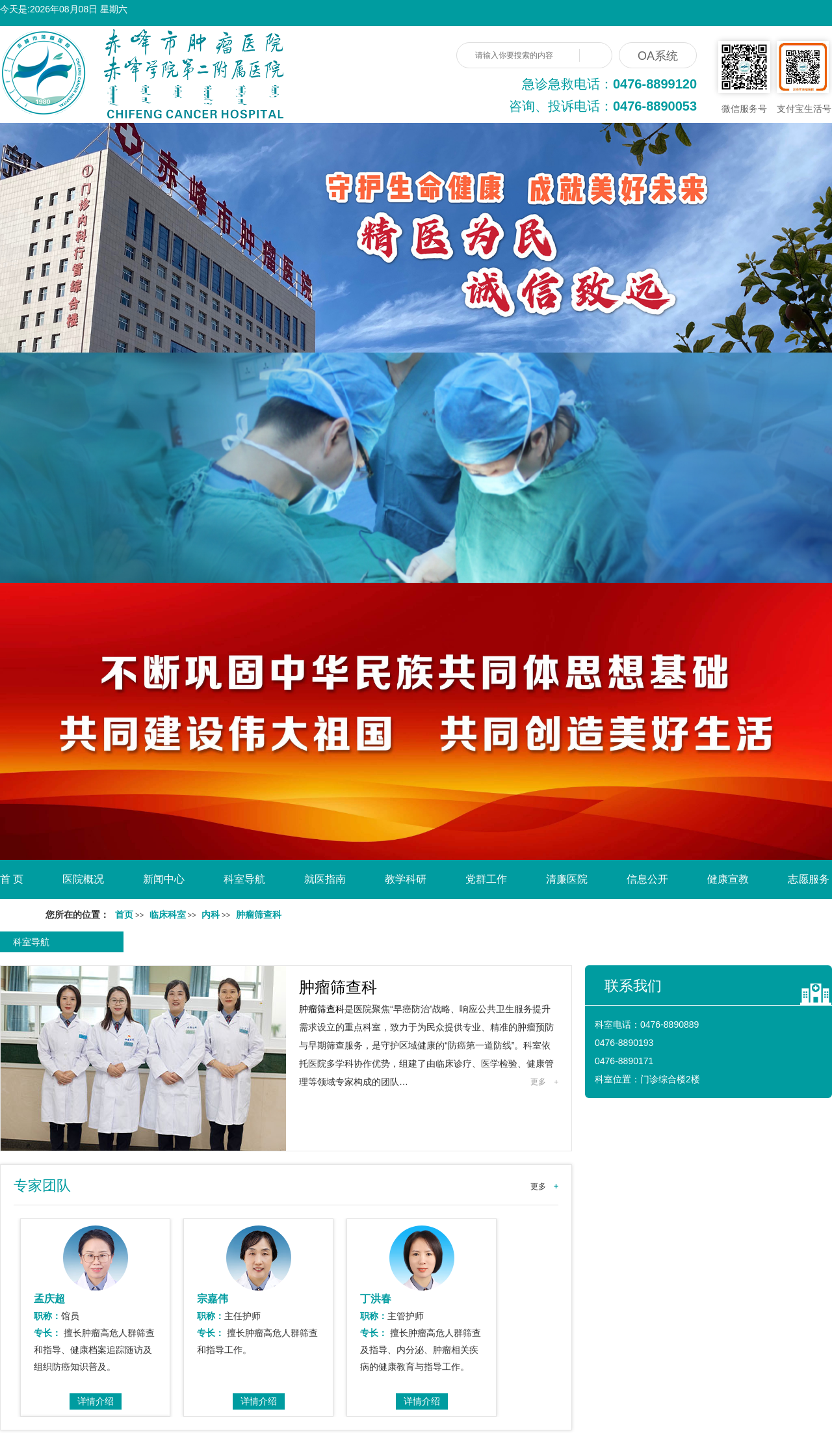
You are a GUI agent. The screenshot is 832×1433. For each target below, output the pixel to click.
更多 (544, 1081)
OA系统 (658, 55)
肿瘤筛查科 (338, 987)
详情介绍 (95, 1401)
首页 (124, 915)
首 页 (11, 879)
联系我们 (633, 986)
